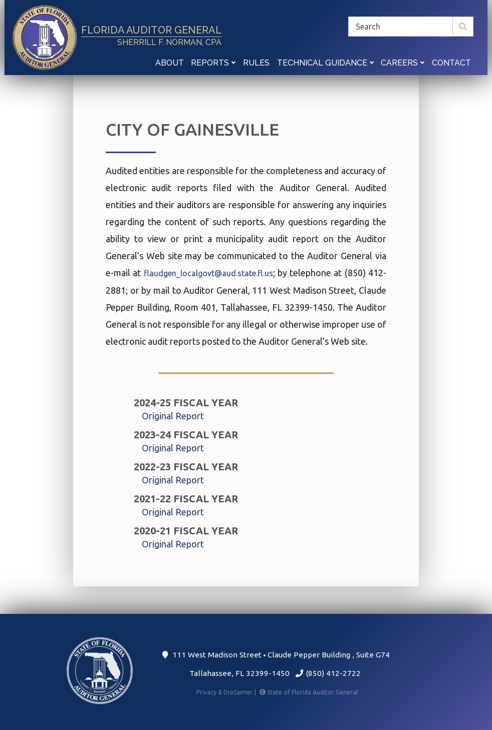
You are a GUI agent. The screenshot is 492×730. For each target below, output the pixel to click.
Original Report (173, 416)
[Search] (410, 27)
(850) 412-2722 (328, 673)
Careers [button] (402, 63)
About (169, 63)
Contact (451, 63)
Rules (256, 63)
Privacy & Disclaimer (227, 692)
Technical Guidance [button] (325, 63)
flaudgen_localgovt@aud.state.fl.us (208, 273)
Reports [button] (213, 63)
